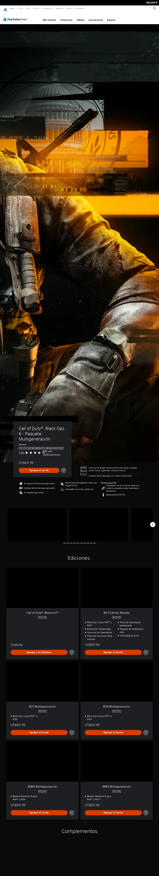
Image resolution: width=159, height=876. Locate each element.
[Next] (152, 521)
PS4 (27, 8)
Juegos (12, 8)
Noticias (59, 8)
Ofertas (80, 17)
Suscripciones (96, 17)
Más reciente (49, 17)
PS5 (20, 8)
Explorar (111, 17)
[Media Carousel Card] (37, 521)
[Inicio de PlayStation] (5, 8)
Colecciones (66, 17)
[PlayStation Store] (15, 16)
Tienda (68, 8)
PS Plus (36, 8)
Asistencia (80, 8)
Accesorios (47, 8)
